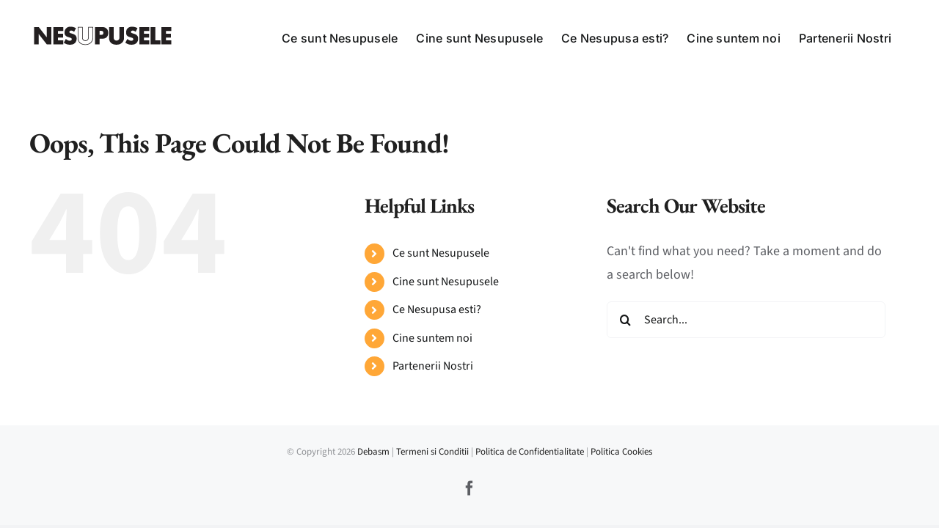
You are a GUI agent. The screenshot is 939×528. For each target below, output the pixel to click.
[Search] (625, 319)
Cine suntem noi (432, 338)
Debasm (374, 451)
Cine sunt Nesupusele (445, 282)
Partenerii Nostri (432, 366)
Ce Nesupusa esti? (436, 309)
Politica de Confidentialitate (529, 451)
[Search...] (746, 319)
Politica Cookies (621, 451)
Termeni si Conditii (432, 451)
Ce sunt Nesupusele (440, 253)
